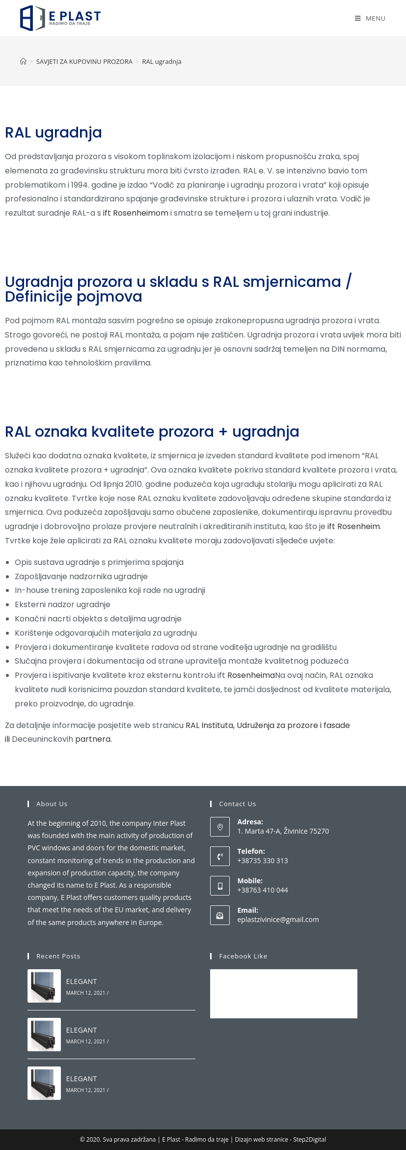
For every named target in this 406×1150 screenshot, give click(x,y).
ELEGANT (81, 981)
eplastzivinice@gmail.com (278, 919)
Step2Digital (309, 1139)
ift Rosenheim (353, 526)
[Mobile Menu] (370, 18)
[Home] (23, 61)
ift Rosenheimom (135, 213)
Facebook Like (243, 956)
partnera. (92, 739)
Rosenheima (250, 675)
